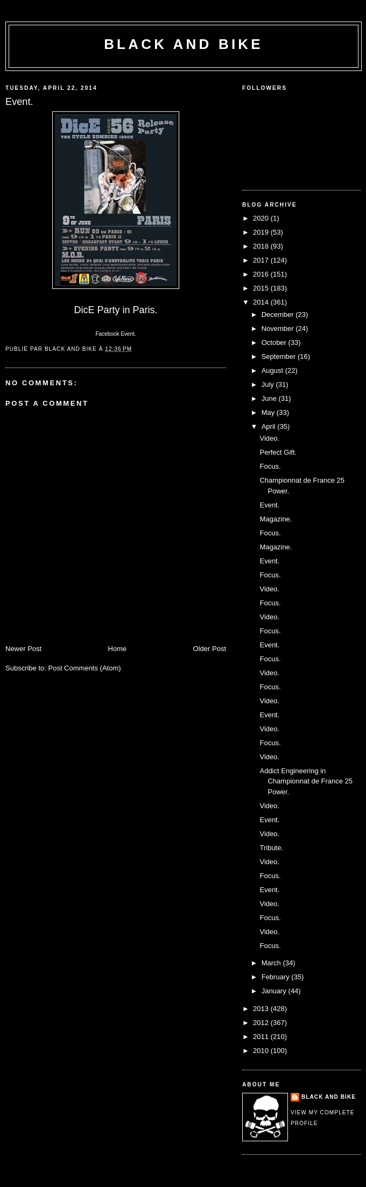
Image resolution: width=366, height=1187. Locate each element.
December (279, 314)
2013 (262, 1009)
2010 (262, 1051)
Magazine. (275, 519)
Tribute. (271, 848)
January (275, 991)
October (275, 342)
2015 (262, 288)
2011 (262, 1037)
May (269, 412)
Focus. (269, 466)
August (273, 370)
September (280, 356)
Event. (269, 505)
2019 (262, 232)
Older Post (209, 649)
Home (117, 649)
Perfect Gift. (278, 452)
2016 (262, 274)
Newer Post (23, 649)
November (279, 328)
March (272, 963)
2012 (262, 1023)
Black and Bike (183, 44)
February (277, 977)
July (269, 384)
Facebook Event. (115, 334)
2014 (262, 302)
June (270, 398)
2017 (262, 260)
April (270, 426)
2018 (262, 246)
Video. (269, 438)
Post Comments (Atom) (84, 668)
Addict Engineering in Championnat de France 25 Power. (306, 781)
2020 (262, 218)
